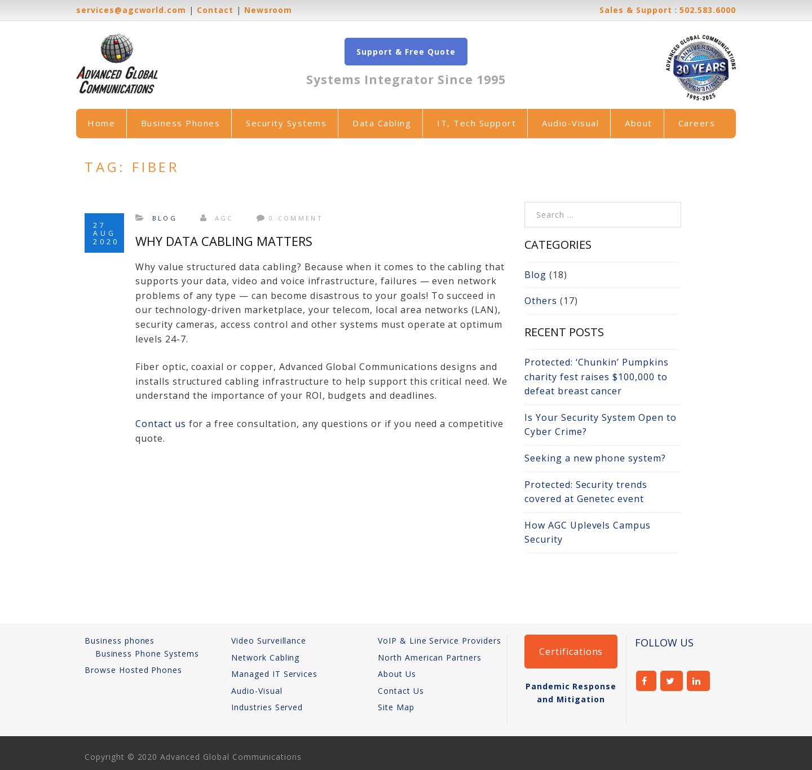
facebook (646, 681)
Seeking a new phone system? (595, 458)
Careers (697, 123)
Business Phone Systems (147, 653)
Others (540, 300)
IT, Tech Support (476, 123)
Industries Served (267, 707)
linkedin (698, 681)
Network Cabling (265, 657)
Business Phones (180, 123)
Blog (164, 218)
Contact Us (401, 690)
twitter (671, 681)
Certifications (571, 651)
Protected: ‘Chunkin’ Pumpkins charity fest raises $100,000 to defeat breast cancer (596, 376)
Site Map (396, 707)
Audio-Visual (570, 123)
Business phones (120, 640)
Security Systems (286, 123)
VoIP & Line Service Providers (439, 640)
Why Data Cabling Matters (223, 240)
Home (101, 123)
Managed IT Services (274, 673)
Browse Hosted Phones (133, 670)
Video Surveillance (268, 640)
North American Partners (430, 657)
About (638, 123)
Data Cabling (381, 123)
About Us (397, 673)
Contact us (160, 423)
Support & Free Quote (405, 51)
